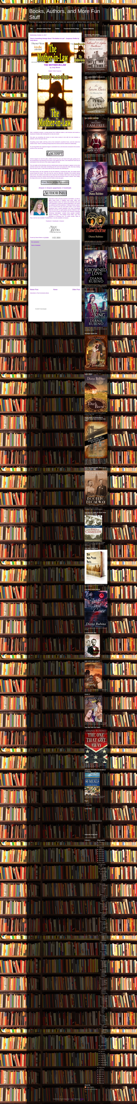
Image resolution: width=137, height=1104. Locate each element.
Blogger (82, 1099)
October (102, 871)
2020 (100, 856)
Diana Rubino (90, 1087)
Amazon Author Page (44, 28)
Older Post (76, 289)
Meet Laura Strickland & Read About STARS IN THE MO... (103, 916)
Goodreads (67, 188)
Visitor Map (89, 805)
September (103, 1045)
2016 (100, 1067)
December (103, 864)
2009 (100, 1083)
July (101, 1051)
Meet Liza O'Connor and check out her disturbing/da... (103, 907)
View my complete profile (91, 1089)
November (103, 868)
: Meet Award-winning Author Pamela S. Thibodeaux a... (103, 964)
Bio (31, 28)
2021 (100, 853)
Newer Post (34, 289)
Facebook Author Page (71, 28)
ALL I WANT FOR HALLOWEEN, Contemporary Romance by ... (103, 1029)
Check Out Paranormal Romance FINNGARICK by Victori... (103, 1000)
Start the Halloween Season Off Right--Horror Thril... (103, 1009)
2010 (100, 1080)
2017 (100, 862)
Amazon (41, 188)
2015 (100, 1069)
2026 (100, 842)
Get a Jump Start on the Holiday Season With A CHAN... (103, 955)
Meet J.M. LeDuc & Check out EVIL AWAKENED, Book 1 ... (103, 878)
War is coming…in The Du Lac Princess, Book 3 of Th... (103, 898)
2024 (100, 847)
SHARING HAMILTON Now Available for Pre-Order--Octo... (103, 888)
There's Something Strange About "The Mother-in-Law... (103, 982)
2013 (100, 1074)
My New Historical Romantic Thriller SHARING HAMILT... (103, 973)
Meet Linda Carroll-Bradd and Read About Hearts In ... (103, 946)
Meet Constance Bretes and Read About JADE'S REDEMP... (103, 936)
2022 (100, 851)
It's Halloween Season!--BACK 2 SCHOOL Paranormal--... (103, 991)
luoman (71, 1099)
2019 (100, 858)
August (102, 1049)
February (102, 1062)
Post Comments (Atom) (43, 293)
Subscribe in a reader (90, 837)
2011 (100, 1078)
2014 (100, 1072)
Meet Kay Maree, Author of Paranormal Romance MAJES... (103, 1039)
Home (55, 289)
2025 (100, 845)
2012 (100, 1076)
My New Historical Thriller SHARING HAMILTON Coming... (103, 1018)
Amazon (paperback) (54, 188)
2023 (100, 849)
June (101, 1053)
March (102, 1060)
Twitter (57, 28)
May (101, 1055)
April (101, 1058)
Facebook (48, 221)
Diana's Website (88, 28)
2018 (100, 860)
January (102, 1064)
